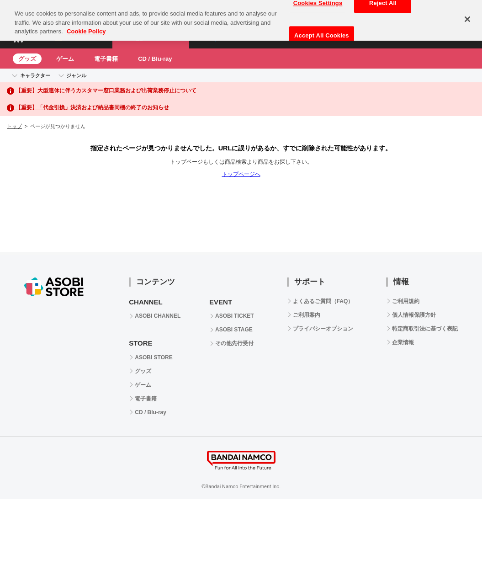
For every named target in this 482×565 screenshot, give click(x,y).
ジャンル (76, 75)
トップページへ (241, 174)
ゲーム (65, 58)
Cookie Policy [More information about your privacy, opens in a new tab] (86, 28)
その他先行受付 (234, 343)
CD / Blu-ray (155, 58)
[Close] (467, 16)
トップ (14, 126)
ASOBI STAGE (234, 329)
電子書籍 (106, 58)
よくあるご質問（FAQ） (323, 301)
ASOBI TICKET (234, 316)
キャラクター (35, 75)
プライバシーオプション (323, 328)
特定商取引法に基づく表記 (425, 328)
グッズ (27, 58)
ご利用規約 (405, 301)
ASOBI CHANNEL (157, 316)
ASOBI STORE (153, 357)
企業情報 (403, 342)
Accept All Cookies (321, 32)
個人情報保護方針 (414, 315)
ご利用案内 (306, 315)
